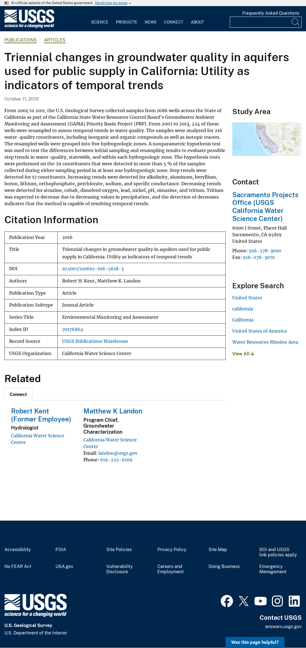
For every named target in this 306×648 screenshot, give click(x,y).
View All (243, 353)
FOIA (61, 549)
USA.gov (64, 566)
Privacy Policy (171, 549)
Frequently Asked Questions (270, 13)
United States (247, 297)
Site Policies (119, 549)
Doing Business (224, 566)
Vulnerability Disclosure (119, 569)
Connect (173, 22)
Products (126, 22)
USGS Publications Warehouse (95, 341)
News (150, 22)
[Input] (266, 22)
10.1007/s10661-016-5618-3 (93, 268)
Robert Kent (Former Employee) (41, 415)
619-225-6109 (116, 459)
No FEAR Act (17, 566)
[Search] (296, 22)
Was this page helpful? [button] (255, 642)
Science (99, 22)
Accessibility (17, 549)
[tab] (18, 394)
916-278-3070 (259, 257)
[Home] (29, 26)
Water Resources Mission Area (265, 342)
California (243, 320)
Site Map (218, 549)
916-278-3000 (265, 250)
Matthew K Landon (112, 411)
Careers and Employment (170, 569)
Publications (20, 40)
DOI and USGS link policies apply (278, 552)
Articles (54, 40)
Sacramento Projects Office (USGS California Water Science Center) (265, 206)
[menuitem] (99, 18)
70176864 (72, 329)
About (197, 22)
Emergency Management (272, 569)
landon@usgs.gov (118, 453)
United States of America (259, 331)
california (242, 309)
